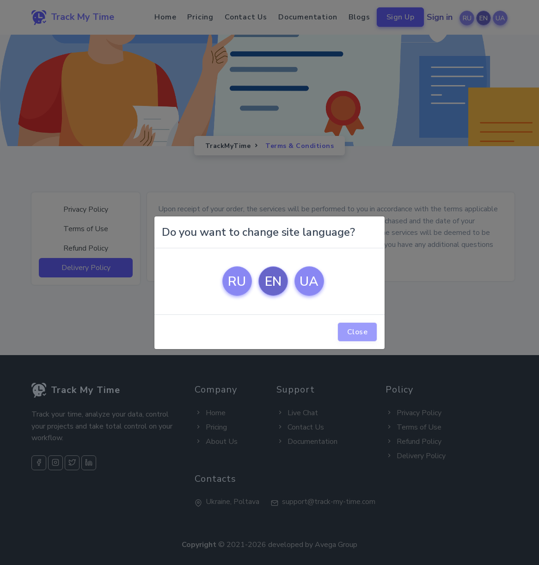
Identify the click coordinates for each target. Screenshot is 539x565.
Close (357, 332)
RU (237, 281)
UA (309, 281)
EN (273, 281)
